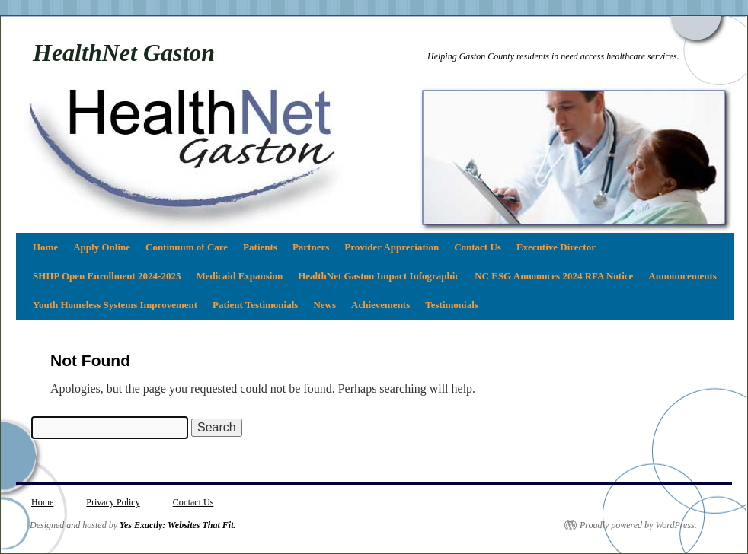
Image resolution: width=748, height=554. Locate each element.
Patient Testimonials (255, 304)
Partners (310, 247)
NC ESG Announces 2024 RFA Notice (554, 276)
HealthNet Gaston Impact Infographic (378, 276)
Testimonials (451, 304)
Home (45, 247)
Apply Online (101, 247)
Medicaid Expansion (239, 276)
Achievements (380, 304)
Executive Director (556, 247)
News (324, 304)
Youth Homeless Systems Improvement (115, 304)
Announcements (682, 276)
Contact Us (477, 247)
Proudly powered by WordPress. (638, 525)
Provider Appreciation (391, 247)
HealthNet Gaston (124, 52)
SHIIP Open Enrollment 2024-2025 (107, 276)
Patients (260, 247)
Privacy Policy (112, 502)
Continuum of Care (186, 247)
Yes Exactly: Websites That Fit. (178, 525)
